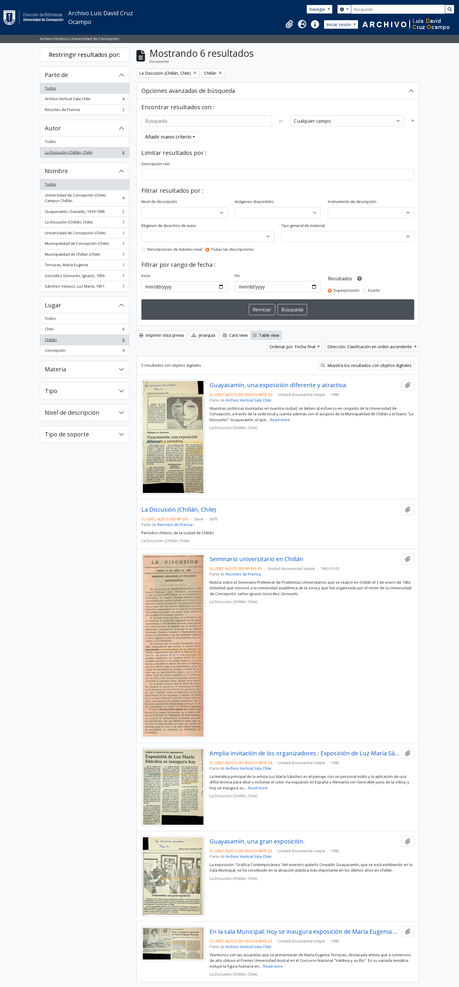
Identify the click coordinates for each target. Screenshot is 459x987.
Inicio (145, 275)
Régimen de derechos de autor (168, 225)
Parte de (56, 75)
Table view (266, 335)
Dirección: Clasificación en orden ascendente (370, 346)
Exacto (374, 290)
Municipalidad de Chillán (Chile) (84, 255)
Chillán (84, 341)
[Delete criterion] (412, 121)
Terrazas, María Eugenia (84, 266)
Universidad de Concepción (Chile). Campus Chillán (84, 198)
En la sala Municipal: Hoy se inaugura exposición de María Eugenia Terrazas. (304, 931)
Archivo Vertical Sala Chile (84, 100)
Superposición (346, 290)
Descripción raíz (155, 163)
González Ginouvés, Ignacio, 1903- (84, 277)
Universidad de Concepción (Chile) (84, 234)
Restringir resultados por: (84, 55)
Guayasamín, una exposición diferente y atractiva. (278, 385)
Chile (84, 330)
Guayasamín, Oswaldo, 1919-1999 (84, 213)
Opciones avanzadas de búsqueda (188, 91)
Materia (55, 369)
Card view (235, 335)
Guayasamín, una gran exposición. (257, 841)
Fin (237, 275)
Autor (53, 128)
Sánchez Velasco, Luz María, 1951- (84, 287)
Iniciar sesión (339, 24)
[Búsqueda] (398, 9)
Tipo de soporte (67, 434)
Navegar (317, 9)
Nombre (56, 171)
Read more (280, 419)
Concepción (84, 352)
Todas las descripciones (232, 249)
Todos (50, 88)
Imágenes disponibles (254, 201)
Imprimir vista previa (161, 335)
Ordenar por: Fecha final (293, 346)
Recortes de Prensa (84, 111)
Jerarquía (203, 335)
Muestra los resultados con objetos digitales (366, 365)
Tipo (51, 391)
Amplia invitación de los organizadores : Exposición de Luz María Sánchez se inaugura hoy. (304, 753)
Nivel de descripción (72, 412)
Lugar (53, 305)
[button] (289, 24)
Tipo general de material (303, 225)
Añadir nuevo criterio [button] (168, 137)
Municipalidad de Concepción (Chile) (84, 245)
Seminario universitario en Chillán (256, 559)
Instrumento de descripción (352, 201)
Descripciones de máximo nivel (174, 249)
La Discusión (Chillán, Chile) (84, 154)
